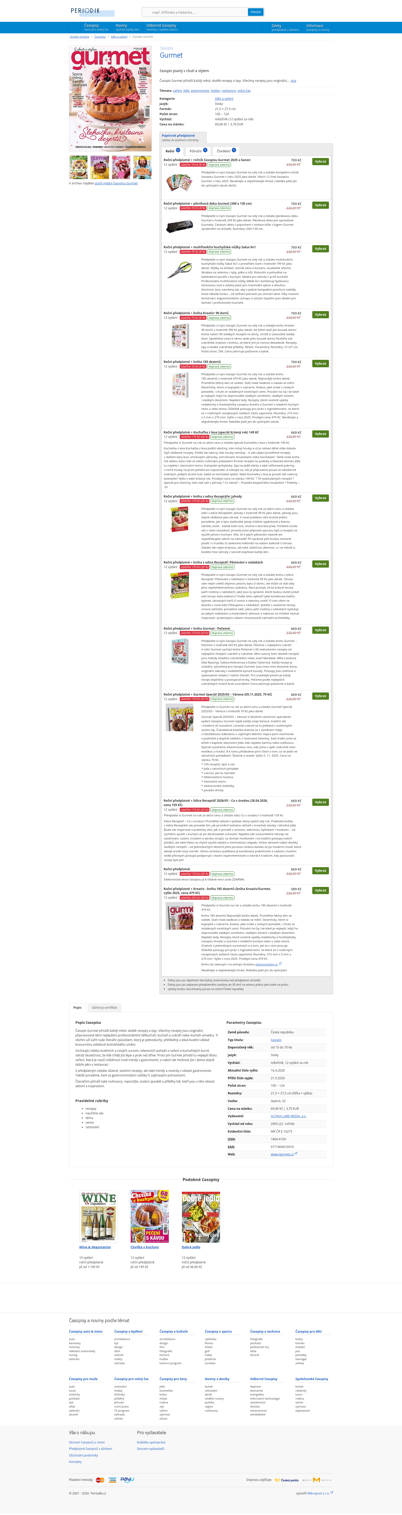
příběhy (119, 1398)
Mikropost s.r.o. (318, 1493)
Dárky (285, 27)
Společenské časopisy (311, 1379)
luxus (72, 1390)
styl (71, 1402)
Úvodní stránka (79, 36)
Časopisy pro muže (83, 1379)
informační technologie (265, 1398)
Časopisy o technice (265, 1331)
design (118, 1347)
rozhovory (229, 90)
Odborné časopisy (161, 27)
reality (118, 1359)
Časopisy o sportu (218, 1331)
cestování (120, 1386)
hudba (163, 1359)
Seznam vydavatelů (150, 1449)
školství (255, 1406)
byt (116, 1343)
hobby (215, 90)
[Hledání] (200, 12)
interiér (119, 1355)
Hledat (255, 11)
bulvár (209, 1386)
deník (208, 1394)
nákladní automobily (82, 1351)
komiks (300, 1343)
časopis (276, 1040)
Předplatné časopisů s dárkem (90, 1449)
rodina (163, 1402)
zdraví (163, 1418)
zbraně (254, 1355)
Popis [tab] (77, 1007)
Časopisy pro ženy (173, 1379)
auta (72, 1339)
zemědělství (258, 1414)
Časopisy (96, 28)
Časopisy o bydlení (128, 1331)
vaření (177, 90)
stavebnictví (258, 1402)
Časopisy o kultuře (173, 1331)
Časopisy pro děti (308, 1331)
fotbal (208, 1347)
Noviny (127, 27)
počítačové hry (259, 1347)
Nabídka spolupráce (151, 1442)
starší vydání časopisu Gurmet (116, 183)
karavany (75, 1343)
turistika (210, 1363)
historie (164, 1355)
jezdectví (210, 1359)
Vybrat (320, 161)
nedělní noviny (214, 1398)
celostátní (211, 1390)
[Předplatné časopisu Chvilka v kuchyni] (149, 1214)
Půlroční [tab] (198, 150)
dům (117, 1351)
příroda (119, 1402)
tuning (73, 1355)
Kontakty (75, 1462)
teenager (301, 1359)
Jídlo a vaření (119, 36)
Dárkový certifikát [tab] (104, 1007)
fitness (209, 1343)
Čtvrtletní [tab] (226, 150)
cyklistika (210, 1339)
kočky (299, 1339)
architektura (122, 1339)
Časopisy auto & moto (85, 1331)
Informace (317, 27)
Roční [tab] (173, 150)
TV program (121, 1410)
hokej (208, 1355)
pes (297, 1351)
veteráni (74, 1359)
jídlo (186, 90)
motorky (74, 1347)
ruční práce (121, 1406)
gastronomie (200, 90)
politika (209, 1402)
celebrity (300, 1390)
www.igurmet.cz (282, 1154)
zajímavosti (302, 1410)
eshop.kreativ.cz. (266, 964)
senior (299, 1402)
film (161, 1347)
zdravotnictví (258, 1410)
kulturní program (170, 1363)
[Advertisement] (201, 1297)
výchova (164, 1414)
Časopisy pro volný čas (131, 1379)
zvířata (299, 1363)
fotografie (165, 1351)
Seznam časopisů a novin (87, 1442)
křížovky (119, 1394)
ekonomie (256, 1390)
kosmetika (166, 1390)
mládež (300, 1347)
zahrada (119, 1363)
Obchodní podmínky (83, 1455)
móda (163, 1398)
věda (253, 1351)
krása (162, 1394)
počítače (255, 1343)
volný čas (243, 90)
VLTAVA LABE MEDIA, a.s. (288, 1116)
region (209, 1406)
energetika (257, 1394)
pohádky (300, 1355)
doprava (255, 1386)
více (293, 80)
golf (207, 1351)
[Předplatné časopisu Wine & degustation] (98, 1214)
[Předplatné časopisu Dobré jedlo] (201, 1214)
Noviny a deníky (217, 1379)
